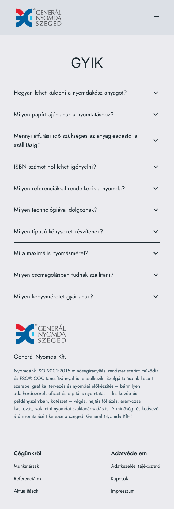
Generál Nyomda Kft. (40, 356)
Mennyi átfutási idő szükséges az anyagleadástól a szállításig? (87, 140)
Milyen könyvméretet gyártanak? (87, 296)
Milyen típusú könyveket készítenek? (87, 231)
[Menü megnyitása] (156, 17)
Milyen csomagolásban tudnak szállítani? (87, 275)
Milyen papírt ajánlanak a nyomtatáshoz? (87, 114)
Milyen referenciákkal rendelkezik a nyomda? (87, 188)
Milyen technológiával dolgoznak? (87, 209)
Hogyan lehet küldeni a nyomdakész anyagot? (87, 92)
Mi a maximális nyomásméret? (87, 253)
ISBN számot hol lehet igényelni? (87, 166)
